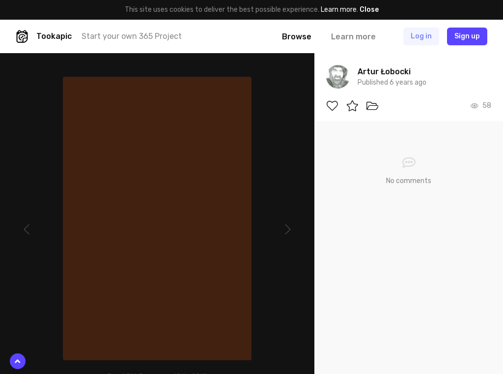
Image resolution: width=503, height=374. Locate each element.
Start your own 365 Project (132, 36)
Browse (296, 36)
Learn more (339, 9)
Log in (421, 36)
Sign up (467, 36)
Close (369, 9)
